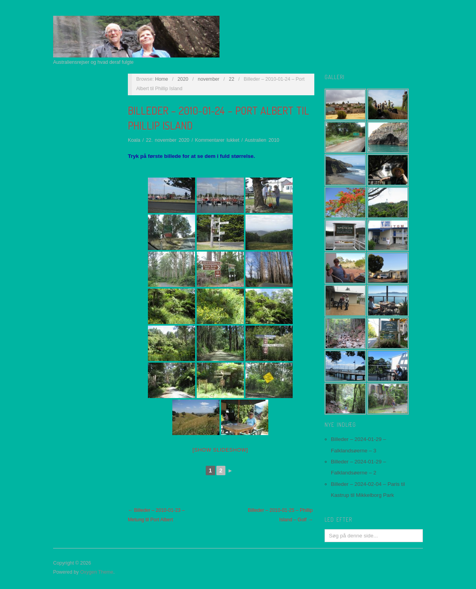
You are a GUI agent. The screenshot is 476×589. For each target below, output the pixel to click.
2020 (182, 79)
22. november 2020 (168, 140)
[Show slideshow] (220, 450)
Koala (134, 140)
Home (161, 79)
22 (231, 79)
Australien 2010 (262, 140)
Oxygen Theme (96, 572)
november (209, 79)
